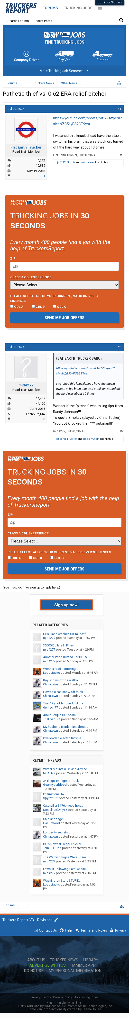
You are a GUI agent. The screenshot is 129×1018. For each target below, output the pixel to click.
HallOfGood (51, 823)
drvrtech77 (50, 707)
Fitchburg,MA (35, 414)
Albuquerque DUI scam (59, 715)
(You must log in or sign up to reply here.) (31, 587)
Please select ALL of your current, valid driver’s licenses (54, 298)
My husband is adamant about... (65, 726)
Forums (50, 8)
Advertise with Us (47, 965)
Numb (71, 162)
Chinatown (50, 684)
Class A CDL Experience (30, 277)
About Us (36, 960)
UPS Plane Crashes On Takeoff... (65, 634)
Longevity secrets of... (58, 832)
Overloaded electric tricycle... (63, 738)
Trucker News (64, 960)
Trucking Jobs (78, 8)
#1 (119, 109)
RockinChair (91, 438)
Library (90, 960)
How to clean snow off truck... (64, 692)
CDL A (16, 306)
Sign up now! (66, 604)
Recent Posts (43, 21)
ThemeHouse (91, 1009)
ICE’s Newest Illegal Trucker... (63, 844)
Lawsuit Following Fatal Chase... (65, 869)
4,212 (41, 160)
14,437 (40, 398)
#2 (119, 347)
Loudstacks (51, 672)
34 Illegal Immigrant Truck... (62, 781)
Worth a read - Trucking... (60, 669)
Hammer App (83, 965)
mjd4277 (60, 162)
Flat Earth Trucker (26, 147)
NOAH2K (49, 773)
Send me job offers (64, 317)
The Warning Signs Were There (64, 857)
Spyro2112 (50, 798)
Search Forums (18, 21)
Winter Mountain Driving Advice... (66, 769)
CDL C (59, 306)
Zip (13, 258)
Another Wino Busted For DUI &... (66, 657)
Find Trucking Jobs (64, 42)
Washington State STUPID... (62, 880)
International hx (53, 794)
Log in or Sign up (110, 2)
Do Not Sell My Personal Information (62, 971)
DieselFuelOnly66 (55, 810)
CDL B (38, 306)
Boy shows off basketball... (62, 680)
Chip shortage (53, 819)
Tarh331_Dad (52, 848)
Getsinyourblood (55, 784)
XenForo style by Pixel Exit (64, 1003)
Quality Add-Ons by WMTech (65, 1006)
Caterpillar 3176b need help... (63, 805)
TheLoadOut (51, 719)
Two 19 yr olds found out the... (64, 703)
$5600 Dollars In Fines (58, 645)
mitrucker (87, 162)
